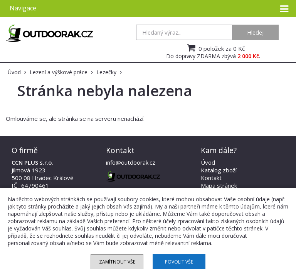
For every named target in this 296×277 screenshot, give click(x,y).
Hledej (255, 32)
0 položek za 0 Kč (215, 47)
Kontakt (211, 178)
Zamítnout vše (117, 262)
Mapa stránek (219, 185)
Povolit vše (179, 262)
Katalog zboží (219, 170)
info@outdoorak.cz (130, 162)
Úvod (208, 162)
